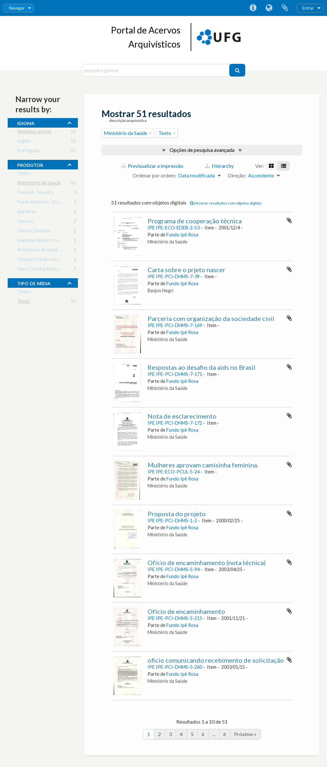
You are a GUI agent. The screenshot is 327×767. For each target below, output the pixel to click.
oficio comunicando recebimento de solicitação (216, 660)
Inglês (23, 142)
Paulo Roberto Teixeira (42, 203)
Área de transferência (285, 8)
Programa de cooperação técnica (195, 221)
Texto (23, 302)
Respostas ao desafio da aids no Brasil (201, 367)
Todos (24, 174)
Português (28, 151)
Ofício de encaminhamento (186, 611)
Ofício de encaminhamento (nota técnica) (207, 562)
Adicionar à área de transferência (289, 220)
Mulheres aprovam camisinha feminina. (203, 465)
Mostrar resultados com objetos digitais (226, 203)
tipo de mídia (33, 283)
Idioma (269, 8)
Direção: (237, 175)
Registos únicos (34, 132)
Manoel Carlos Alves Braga (47, 260)
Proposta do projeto (177, 514)
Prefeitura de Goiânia (40, 251)
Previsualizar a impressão (152, 166)
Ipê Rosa (26, 212)
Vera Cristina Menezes (42, 270)
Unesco (25, 222)
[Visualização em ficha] (271, 166)
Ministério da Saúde (39, 184)
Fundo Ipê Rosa (182, 234)
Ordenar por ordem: (154, 175)
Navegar (17, 8)
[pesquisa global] (156, 70)
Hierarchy (219, 166)
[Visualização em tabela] (283, 166)
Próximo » (245, 734)
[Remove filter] (150, 133)
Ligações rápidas (253, 8)
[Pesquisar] (237, 70)
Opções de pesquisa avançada (202, 150)
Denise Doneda (33, 231)
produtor (30, 164)
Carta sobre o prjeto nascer (186, 269)
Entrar (308, 8)
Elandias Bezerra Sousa (42, 241)
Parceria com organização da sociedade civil (211, 318)
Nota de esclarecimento (182, 416)
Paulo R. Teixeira (35, 193)
